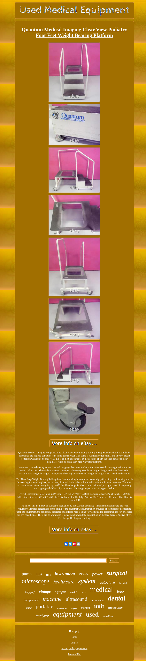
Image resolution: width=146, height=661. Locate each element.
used (92, 614)
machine (52, 599)
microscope (35, 581)
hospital (123, 583)
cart (83, 592)
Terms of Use (74, 654)
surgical (117, 572)
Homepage (74, 631)
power (97, 574)
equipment (67, 614)
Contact (74, 642)
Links (74, 636)
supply (30, 591)
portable (44, 606)
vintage (45, 591)
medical (101, 589)
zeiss (83, 573)
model (73, 592)
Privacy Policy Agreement (74, 648)
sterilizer (108, 616)
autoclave (107, 582)
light (39, 574)
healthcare (63, 581)
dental (116, 598)
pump (27, 573)
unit (99, 606)
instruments (97, 600)
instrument (65, 573)
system (87, 580)
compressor (31, 600)
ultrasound (76, 599)
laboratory (62, 608)
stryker (74, 608)
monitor (85, 607)
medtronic (115, 607)
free (48, 574)
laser (120, 592)
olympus (60, 592)
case (29, 607)
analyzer (42, 616)
